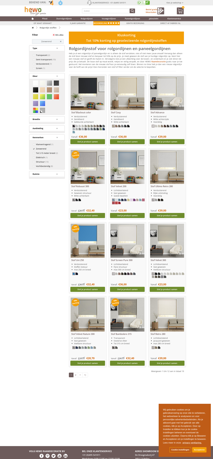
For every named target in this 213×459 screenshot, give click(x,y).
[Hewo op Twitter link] (53, 457)
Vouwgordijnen (109, 18)
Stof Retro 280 (158, 334)
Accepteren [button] (199, 450)
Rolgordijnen (87, 18)
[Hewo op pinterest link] (47, 457)
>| (85, 375)
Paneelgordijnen (132, 18)
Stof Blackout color (81, 112)
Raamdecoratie (158, 61)
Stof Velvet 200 (118, 186)
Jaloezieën (153, 18)
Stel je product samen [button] (87, 141)
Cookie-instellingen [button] (180, 450)
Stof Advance (157, 112)
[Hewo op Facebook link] (41, 457)
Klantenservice (174, 18)
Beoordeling (107, 23)
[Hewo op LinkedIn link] (65, 457)
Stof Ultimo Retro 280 (162, 186)
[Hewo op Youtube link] (59, 457)
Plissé (44, 18)
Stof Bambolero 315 (121, 334)
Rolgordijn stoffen (48, 27)
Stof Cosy (116, 112)
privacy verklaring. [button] (192, 443)
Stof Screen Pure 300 (121, 260)
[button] (165, 450)
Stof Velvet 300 (158, 260)
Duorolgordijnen (64, 18)
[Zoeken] (132, 11)
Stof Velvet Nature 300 (83, 334)
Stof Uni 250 (77, 260)
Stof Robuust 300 (80, 186)
